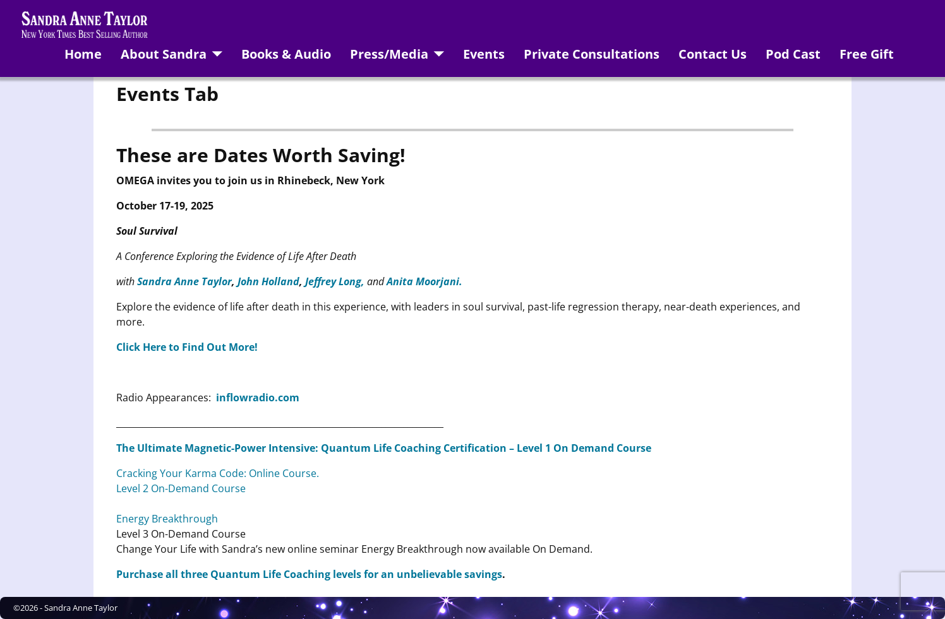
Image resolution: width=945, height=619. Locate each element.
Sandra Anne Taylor (80, 607)
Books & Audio (286, 53)
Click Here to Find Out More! (187, 347)
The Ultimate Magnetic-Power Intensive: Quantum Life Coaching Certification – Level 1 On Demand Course (383, 448)
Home (83, 53)
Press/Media (389, 53)
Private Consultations (591, 53)
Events (484, 53)
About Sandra (164, 53)
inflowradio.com (257, 397)
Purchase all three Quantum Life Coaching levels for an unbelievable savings (309, 574)
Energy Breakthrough (167, 519)
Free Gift (867, 53)
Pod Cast (793, 53)
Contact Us (712, 53)
